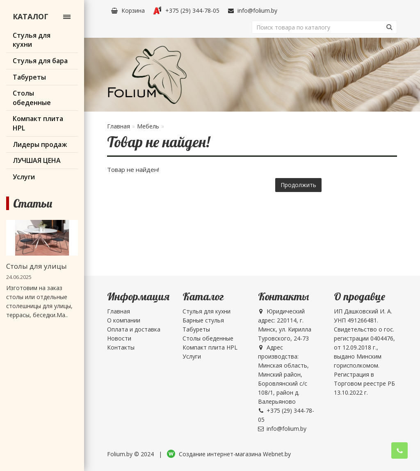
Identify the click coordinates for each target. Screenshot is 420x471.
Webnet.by (277, 454)
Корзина (128, 10)
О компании (123, 320)
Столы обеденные (208, 338)
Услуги (192, 356)
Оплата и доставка (133, 329)
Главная (118, 126)
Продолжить (298, 185)
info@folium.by (252, 10)
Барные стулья (203, 320)
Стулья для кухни (207, 311)
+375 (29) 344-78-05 (186, 10)
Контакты (121, 347)
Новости (119, 338)
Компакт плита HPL (210, 347)
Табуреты (196, 329)
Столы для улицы (36, 266)
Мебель (148, 126)
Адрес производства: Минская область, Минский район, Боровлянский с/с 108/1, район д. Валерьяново (283, 374)
